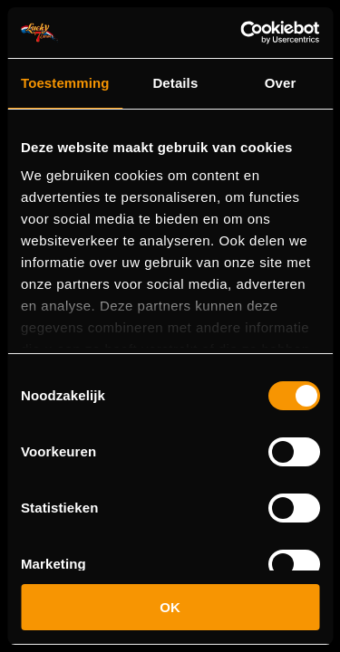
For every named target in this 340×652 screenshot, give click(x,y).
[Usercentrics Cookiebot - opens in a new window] (242, 32)
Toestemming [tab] (65, 83)
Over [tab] (280, 83)
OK (170, 607)
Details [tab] (175, 83)
